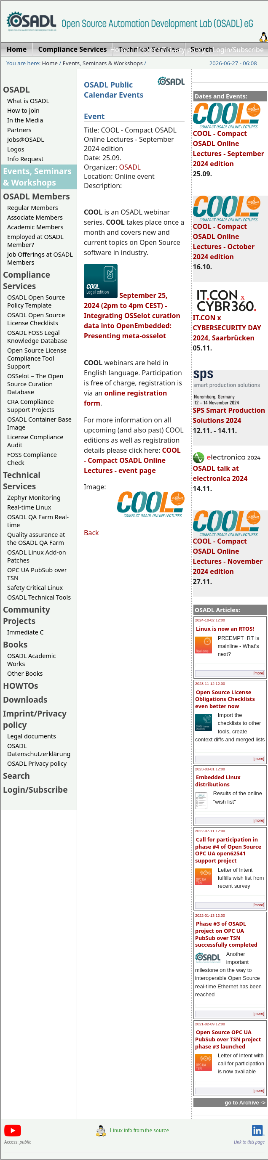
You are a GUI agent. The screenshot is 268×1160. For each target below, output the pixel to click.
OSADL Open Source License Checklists (36, 319)
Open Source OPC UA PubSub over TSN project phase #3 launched (228, 1039)
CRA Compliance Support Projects (30, 406)
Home (119, 49)
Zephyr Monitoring (34, 498)
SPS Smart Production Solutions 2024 (229, 411)
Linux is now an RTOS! (225, 628)
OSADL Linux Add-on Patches (36, 556)
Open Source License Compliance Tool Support (37, 358)
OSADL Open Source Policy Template (36, 301)
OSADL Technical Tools (39, 597)
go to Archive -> (245, 1102)
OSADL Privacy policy (37, 763)
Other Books (25, 673)
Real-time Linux (29, 507)
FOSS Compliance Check (32, 459)
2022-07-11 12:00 (210, 831)
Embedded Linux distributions (218, 780)
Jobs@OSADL (25, 139)
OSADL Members (36, 196)
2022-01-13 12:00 (210, 915)
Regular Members (32, 208)
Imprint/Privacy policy (171, 49)
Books (15, 644)
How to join (23, 110)
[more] (258, 673)
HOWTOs (20, 685)
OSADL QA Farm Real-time (38, 521)
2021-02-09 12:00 (210, 1024)
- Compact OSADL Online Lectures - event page (132, 460)
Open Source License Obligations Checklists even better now (225, 699)
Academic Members (35, 227)
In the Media (25, 120)
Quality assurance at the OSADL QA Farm (36, 539)
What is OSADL (28, 101)
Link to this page (249, 1142)
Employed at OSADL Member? (35, 241)
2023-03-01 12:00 (210, 769)
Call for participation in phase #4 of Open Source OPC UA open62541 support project (228, 850)
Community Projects (26, 615)
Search (16, 775)
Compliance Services (26, 280)
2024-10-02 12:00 (210, 620)
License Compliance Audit (35, 441)
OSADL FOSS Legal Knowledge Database (37, 337)
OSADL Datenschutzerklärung (38, 750)
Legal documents (31, 736)
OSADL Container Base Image (39, 423)
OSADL (16, 89)
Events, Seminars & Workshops (103, 63)
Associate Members (35, 217)
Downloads (25, 699)
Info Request (25, 159)
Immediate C (25, 632)
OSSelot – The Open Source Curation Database (35, 384)
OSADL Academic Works (31, 660)
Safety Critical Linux (35, 588)
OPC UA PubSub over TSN (37, 574)
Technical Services (21, 480)
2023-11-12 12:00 (210, 684)
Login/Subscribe (238, 49)
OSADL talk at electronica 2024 (226, 469)
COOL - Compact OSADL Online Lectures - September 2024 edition (228, 144)
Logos (15, 149)
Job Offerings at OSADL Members (40, 258)
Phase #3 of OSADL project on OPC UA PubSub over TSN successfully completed (226, 934)
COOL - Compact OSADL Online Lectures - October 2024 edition (226, 237)
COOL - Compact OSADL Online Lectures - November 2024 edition (228, 552)
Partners (19, 130)
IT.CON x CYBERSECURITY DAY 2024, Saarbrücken (227, 323)
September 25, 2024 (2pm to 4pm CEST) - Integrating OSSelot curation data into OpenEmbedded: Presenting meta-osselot (132, 315)
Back (91, 532)
